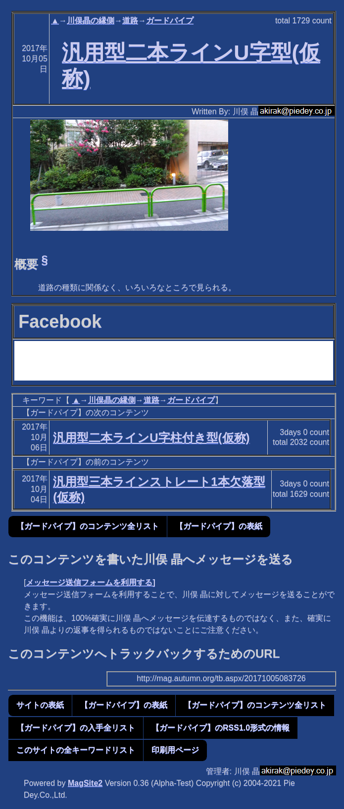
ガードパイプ (170, 20)
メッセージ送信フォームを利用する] (90, 582)
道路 (130, 20)
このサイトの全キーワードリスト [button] (75, 750)
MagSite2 (85, 783)
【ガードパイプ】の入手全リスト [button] (75, 728)
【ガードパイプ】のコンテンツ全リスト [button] (87, 526)
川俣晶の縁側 (90, 20)
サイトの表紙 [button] (40, 705)
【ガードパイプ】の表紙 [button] (218, 526)
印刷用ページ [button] (175, 750)
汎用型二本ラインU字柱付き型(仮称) (151, 437)
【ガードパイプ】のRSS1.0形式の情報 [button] (220, 728)
